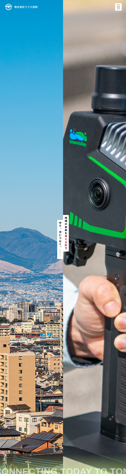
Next (60, 237)
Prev (3, 237)
